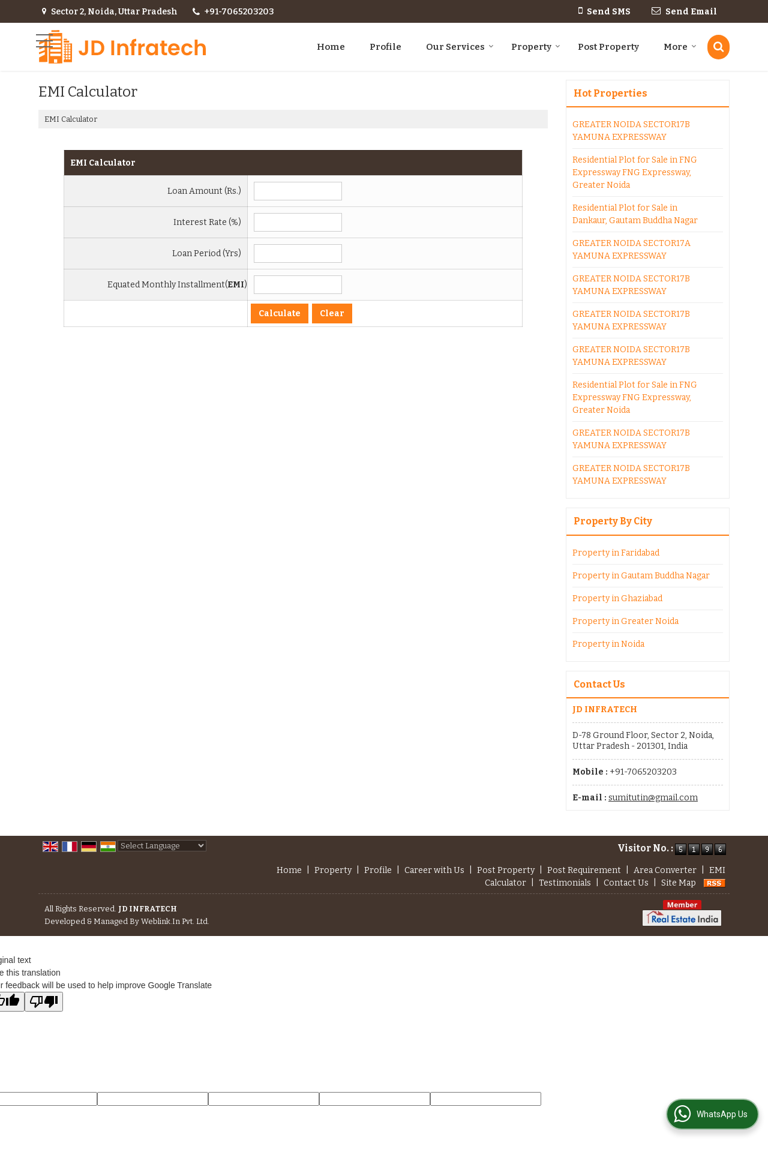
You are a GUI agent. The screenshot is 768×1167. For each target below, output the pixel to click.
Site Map (678, 883)
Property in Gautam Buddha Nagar (641, 576)
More (680, 46)
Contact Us (626, 883)
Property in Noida (608, 644)
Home (331, 46)
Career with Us (434, 870)
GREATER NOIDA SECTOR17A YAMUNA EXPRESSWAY (631, 249)
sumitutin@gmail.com (653, 798)
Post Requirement (584, 870)
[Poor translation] (44, 1002)
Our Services (460, 46)
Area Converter (665, 870)
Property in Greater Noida (625, 621)
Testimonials (565, 883)
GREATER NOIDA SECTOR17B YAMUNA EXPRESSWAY (631, 130)
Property (535, 46)
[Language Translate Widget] (162, 845)
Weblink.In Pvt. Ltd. (175, 921)
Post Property (608, 46)
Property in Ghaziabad (617, 598)
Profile (385, 46)
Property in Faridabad (615, 553)
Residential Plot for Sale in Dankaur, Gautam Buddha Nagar (635, 214)
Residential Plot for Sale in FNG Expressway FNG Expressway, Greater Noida (634, 172)
